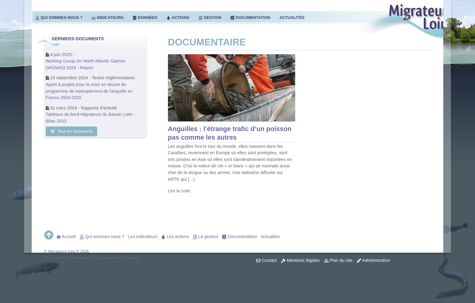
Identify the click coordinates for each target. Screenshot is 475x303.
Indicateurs (107, 17)
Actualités (291, 17)
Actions (177, 17)
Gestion (209, 17)
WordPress (76, 257)
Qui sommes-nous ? (59, 17)
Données (145, 17)
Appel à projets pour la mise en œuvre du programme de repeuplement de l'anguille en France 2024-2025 (89, 91)
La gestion (206, 236)
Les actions (175, 236)
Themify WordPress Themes (114, 257)
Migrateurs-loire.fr (63, 251)
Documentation (250, 17)
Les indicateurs (143, 236)
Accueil (66, 236)
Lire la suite (179, 190)
